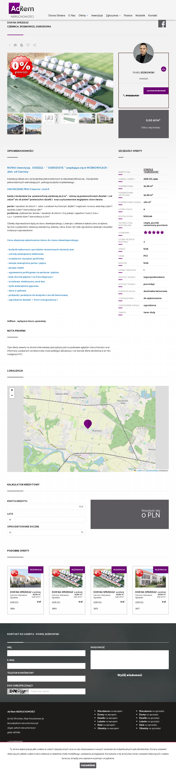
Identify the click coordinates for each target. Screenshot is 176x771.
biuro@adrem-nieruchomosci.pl (22, 723)
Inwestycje (97, 15)
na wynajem (109, 711)
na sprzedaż (151, 711)
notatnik (140, 15)
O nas (71, 15)
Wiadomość (98, 647)
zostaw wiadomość (156, 90)
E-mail (11, 660)
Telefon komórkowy (20, 673)
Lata (10, 514)
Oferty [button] (83, 15)
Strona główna (56, 15)
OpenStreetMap (151, 471)
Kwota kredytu (17, 501)
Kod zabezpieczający (20, 686)
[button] (88, 424)
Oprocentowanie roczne (23, 527)
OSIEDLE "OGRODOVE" (151, 171)
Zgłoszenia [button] (113, 15)
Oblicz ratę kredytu (150, 128)
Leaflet (138, 471)
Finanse (128, 15)
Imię (9, 647)
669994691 (131, 96)
